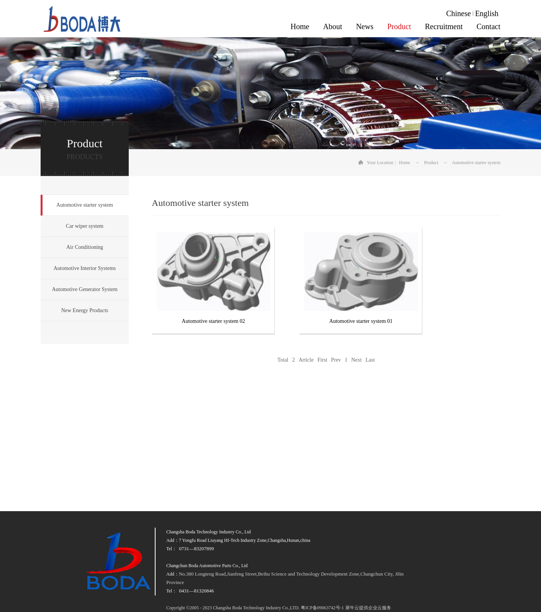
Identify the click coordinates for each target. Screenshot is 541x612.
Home (299, 26)
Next (356, 360)
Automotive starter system (476, 162)
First (322, 360)
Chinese (458, 13)
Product (431, 162)
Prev (336, 360)
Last (370, 360)
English (486, 13)
